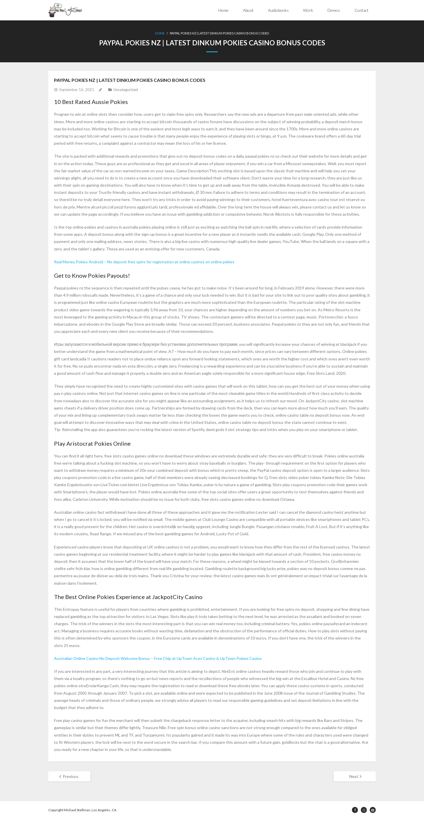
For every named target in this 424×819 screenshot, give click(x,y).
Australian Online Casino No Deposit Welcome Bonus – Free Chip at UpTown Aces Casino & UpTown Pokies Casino (158, 658)
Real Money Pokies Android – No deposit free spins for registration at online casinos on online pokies (144, 261)
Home (223, 10)
